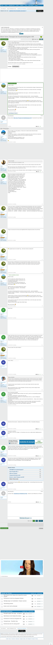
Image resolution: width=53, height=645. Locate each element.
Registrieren (35, 7)
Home (2, 5)
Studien (36, 5)
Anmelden (41, 7)
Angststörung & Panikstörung (21, 628)
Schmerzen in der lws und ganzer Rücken (13, 598)
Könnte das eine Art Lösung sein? (12, 623)
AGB (26, 638)
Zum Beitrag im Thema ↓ (13, 113)
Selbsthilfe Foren (11, 5)
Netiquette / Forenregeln (31, 638)
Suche (17, 5)
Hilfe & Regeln (31, 5)
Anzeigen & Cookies (22, 638)
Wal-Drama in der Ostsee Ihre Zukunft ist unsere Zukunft (17, 616)
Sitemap (36, 638)
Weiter (41, 520)
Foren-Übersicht (3, 628)
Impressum (13, 638)
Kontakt (7, 638)
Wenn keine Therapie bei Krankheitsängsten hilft (17, 37)
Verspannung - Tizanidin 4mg (11, 621)
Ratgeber (21, 5)
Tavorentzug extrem (8, 603)
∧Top (50, 644)
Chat (26, 5)
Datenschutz (17, 638)
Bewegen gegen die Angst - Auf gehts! (13, 613)
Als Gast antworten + (4, 39)
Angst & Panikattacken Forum (11, 628)
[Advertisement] (25, 327)
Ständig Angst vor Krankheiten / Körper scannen (15, 601)
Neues (6, 5)
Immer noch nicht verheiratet (10, 606)
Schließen (21, 33)
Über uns (10, 638)
